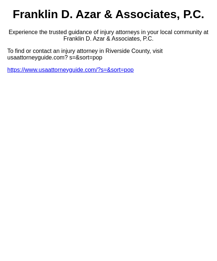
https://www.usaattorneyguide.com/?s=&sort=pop (70, 70)
